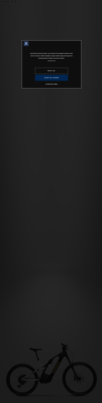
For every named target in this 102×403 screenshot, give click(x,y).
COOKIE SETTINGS (52, 84)
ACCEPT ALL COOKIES (51, 77)
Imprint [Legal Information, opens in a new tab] (54, 60)
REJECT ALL (51, 70)
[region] (51, 64)
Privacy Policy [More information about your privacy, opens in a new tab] (50, 60)
